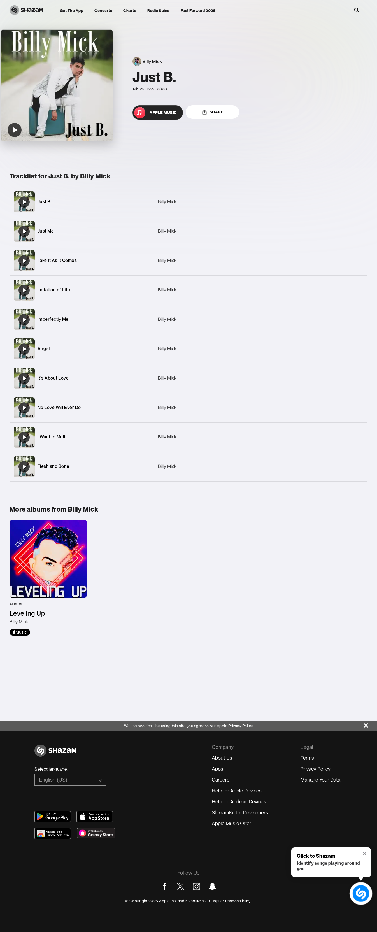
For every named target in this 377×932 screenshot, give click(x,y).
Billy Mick (167, 201)
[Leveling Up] (48, 578)
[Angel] (189, 349)
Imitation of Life (54, 289)
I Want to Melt (52, 437)
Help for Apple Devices (237, 790)
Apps (217, 769)
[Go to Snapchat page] (212, 886)
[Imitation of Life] (189, 290)
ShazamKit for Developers (240, 812)
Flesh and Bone (53, 466)
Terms (307, 758)
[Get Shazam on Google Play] (52, 816)
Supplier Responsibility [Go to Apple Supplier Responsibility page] (230, 900)
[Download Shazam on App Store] (94, 816)
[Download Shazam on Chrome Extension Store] (52, 833)
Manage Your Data (320, 780)
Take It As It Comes (57, 260)
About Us (222, 758)
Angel (44, 348)
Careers (220, 780)
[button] (365, 854)
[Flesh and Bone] (189, 466)
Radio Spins (158, 10)
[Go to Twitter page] (180, 886)
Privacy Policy (316, 769)
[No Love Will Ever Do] (189, 407)
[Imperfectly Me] (189, 319)
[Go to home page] (55, 753)
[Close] (370, 724)
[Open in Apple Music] (157, 112)
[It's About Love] (189, 378)
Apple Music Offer (231, 823)
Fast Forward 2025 (198, 10)
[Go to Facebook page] (164, 886)
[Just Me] (189, 231)
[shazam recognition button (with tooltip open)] (360, 893)
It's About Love (53, 378)
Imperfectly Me (53, 319)
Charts (129, 10)
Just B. (45, 201)
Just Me (46, 231)
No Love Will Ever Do (59, 407)
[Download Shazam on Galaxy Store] (96, 833)
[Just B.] (189, 202)
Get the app (71, 10)
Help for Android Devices (239, 801)
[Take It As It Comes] (189, 260)
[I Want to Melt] (189, 437)
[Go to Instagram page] (196, 886)
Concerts (103, 10)
